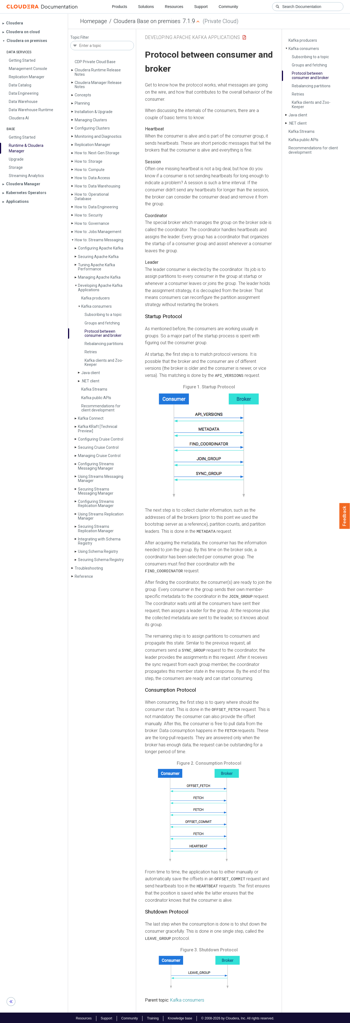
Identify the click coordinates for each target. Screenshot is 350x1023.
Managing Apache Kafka (99, 277)
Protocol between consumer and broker (103, 333)
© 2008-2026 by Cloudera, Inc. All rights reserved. (237, 1017)
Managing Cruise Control (99, 455)
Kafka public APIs (96, 398)
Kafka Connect (90, 418)
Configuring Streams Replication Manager (96, 503)
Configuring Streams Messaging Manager (96, 466)
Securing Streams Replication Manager (96, 528)
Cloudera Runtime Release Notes (98, 72)
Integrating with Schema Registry (99, 541)
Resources (174, 6)
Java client (90, 373)
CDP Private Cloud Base (95, 62)
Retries (91, 352)
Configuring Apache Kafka (100, 248)
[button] (209, 446)
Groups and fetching (102, 323)
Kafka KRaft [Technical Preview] (97, 428)
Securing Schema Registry (101, 559)
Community (228, 6)
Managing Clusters (91, 120)
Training (153, 1017)
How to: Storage (88, 161)
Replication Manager (92, 144)
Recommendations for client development (101, 408)
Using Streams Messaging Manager (100, 478)
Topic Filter (79, 37)
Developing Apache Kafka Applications (100, 287)
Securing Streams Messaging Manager (95, 491)
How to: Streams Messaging (99, 240)
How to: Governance (92, 223)
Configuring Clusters (92, 128)
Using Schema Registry (98, 551)
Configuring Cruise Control (100, 439)
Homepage (93, 21)
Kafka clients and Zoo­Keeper (104, 362)
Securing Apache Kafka (98, 256)
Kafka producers (95, 298)
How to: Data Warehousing (97, 186)
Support (201, 6)
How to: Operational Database (92, 196)
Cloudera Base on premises (147, 21)
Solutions (146, 6)
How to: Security (89, 215)
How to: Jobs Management (98, 231)
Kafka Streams (94, 389)
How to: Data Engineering (96, 207)
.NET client (90, 381)
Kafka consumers (96, 306)
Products (119, 6)
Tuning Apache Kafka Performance (96, 267)
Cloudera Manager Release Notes (98, 84)
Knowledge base (180, 1017)
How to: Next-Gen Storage (97, 153)
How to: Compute (90, 169)
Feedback (344, 516)
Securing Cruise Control (98, 447)
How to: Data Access (92, 178)
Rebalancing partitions (104, 343)
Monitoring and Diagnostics (98, 136)
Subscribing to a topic (103, 314)
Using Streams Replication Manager (101, 516)
